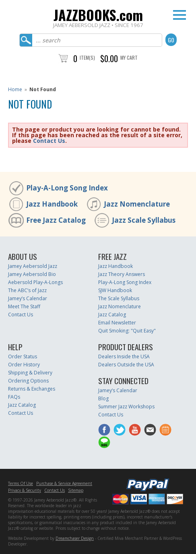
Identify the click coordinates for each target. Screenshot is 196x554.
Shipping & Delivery (30, 372)
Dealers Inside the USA (124, 356)
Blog (103, 398)
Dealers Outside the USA (126, 364)
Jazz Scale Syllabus (143, 220)
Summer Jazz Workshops (126, 406)
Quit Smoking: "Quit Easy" (127, 330)
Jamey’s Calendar (27, 298)
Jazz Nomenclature (137, 204)
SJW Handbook (115, 290)
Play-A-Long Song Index (67, 187)
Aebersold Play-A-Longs (35, 282)
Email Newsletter (117, 322)
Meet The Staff (24, 306)
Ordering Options (28, 380)
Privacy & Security (24, 490)
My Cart (129, 57)
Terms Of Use (20, 483)
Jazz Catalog (112, 314)
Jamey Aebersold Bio (32, 274)
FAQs (14, 396)
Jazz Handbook (52, 204)
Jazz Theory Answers (121, 274)
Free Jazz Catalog (56, 220)
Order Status (22, 356)
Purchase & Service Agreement (64, 483)
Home (15, 89)
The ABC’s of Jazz (27, 290)
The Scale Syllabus (118, 298)
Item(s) (87, 57)
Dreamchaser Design (75, 538)
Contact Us (49, 140)
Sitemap (75, 490)
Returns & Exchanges (31, 388)
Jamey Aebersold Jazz (32, 266)
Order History (24, 364)
